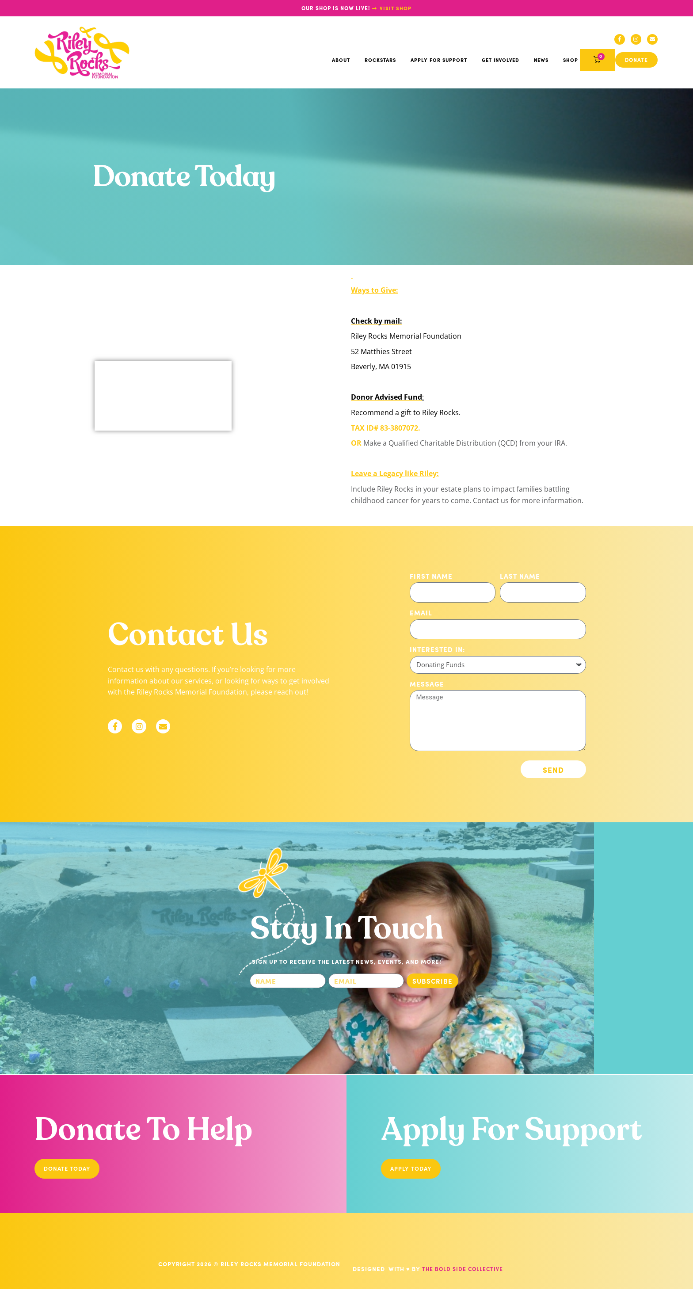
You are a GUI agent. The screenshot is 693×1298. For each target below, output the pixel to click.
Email (421, 614)
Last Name (520, 578)
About (341, 62)
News (541, 62)
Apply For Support (439, 62)
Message (427, 686)
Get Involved (500, 62)
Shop (570, 62)
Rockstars (380, 62)
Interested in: (437, 651)
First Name (431, 578)
